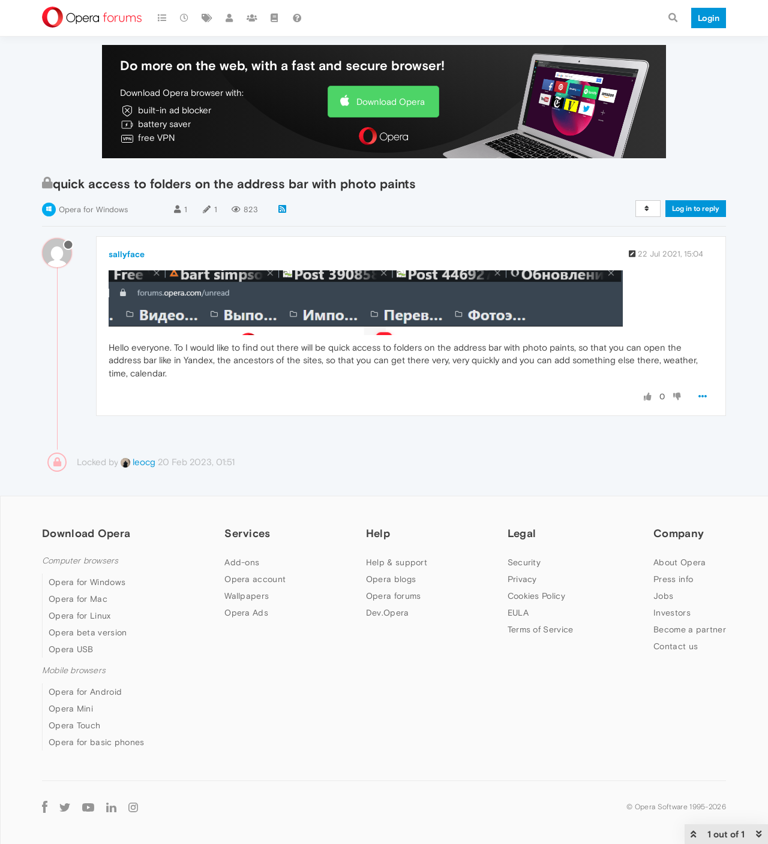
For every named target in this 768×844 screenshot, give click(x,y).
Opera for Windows (93, 209)
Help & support (396, 562)
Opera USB (71, 649)
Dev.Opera (387, 612)
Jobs (663, 596)
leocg (138, 462)
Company (678, 533)
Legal (522, 533)
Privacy (522, 579)
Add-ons (241, 562)
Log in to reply (695, 208)
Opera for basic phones (97, 742)
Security (524, 562)
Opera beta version (88, 632)
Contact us (675, 646)
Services (247, 533)
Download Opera (390, 102)
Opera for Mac (78, 599)
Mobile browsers (74, 670)
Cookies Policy (536, 596)
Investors (672, 612)
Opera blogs (391, 579)
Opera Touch (74, 725)
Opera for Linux (80, 615)
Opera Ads (246, 612)
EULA (518, 612)
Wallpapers (246, 596)
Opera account (255, 579)
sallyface (127, 254)
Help (378, 533)
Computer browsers (80, 561)
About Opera (679, 562)
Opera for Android (85, 692)
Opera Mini (71, 708)
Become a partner (689, 629)
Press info (673, 579)
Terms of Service (541, 629)
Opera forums (393, 596)
